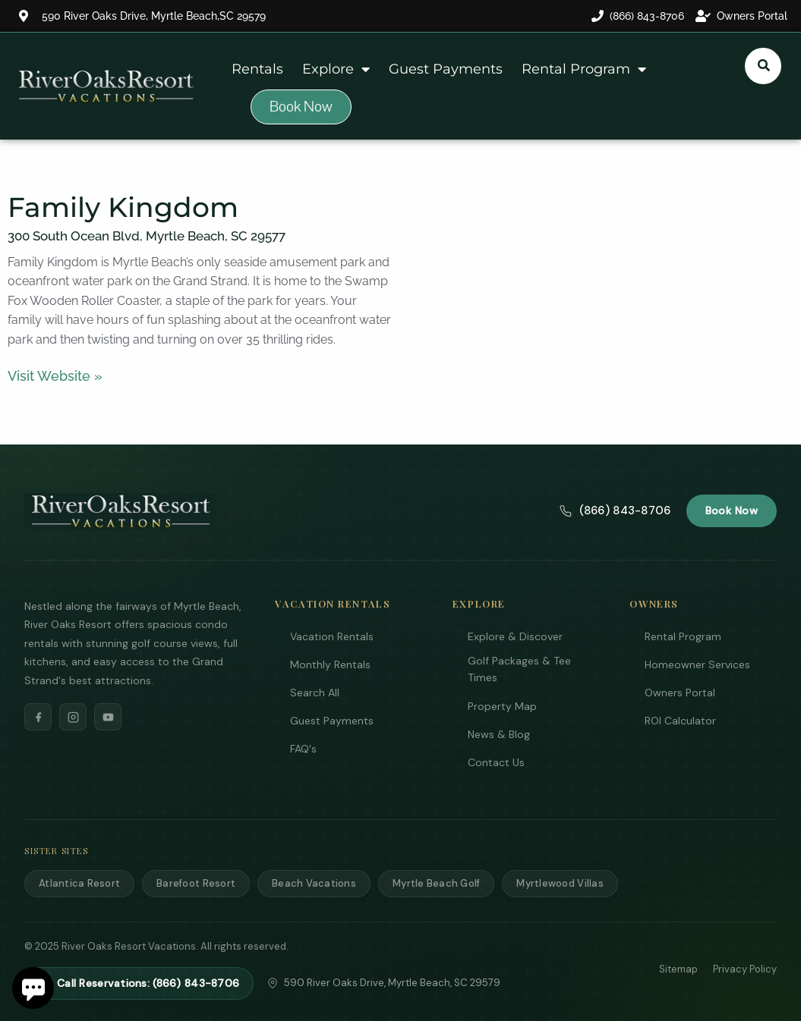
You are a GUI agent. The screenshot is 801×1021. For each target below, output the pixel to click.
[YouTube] (107, 716)
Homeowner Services (697, 664)
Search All (314, 692)
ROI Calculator (680, 720)
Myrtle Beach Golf (436, 883)
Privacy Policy (745, 969)
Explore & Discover (515, 636)
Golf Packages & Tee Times (519, 669)
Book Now (731, 510)
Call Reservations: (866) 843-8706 (139, 983)
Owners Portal (680, 692)
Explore (336, 69)
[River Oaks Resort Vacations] (121, 511)
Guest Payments (446, 69)
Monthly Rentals (330, 664)
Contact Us (496, 762)
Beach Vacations (314, 883)
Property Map (502, 706)
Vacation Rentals (332, 636)
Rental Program (584, 69)
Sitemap (678, 969)
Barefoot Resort (195, 883)
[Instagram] (73, 716)
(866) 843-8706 (615, 510)
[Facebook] (38, 716)
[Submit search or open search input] (764, 65)
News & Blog (499, 734)
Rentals (257, 69)
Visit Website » (55, 376)
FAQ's (303, 749)
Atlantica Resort (79, 883)
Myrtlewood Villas (559, 883)
